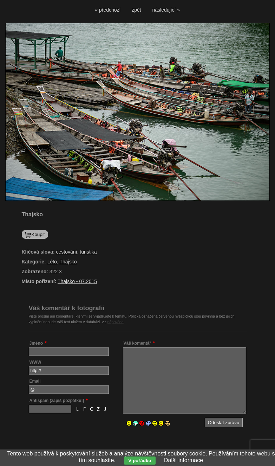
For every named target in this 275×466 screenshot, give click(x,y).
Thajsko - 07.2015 (77, 281)
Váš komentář (137, 343)
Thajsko (68, 261)
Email (35, 381)
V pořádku (139, 460)
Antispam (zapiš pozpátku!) (57, 400)
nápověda (115, 322)
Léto (52, 261)
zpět (136, 10)
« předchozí (107, 10)
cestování (66, 252)
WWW (35, 362)
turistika (88, 252)
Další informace (183, 460)
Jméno (36, 343)
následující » (166, 10)
